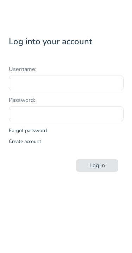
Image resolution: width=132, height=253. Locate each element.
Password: (22, 100)
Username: (23, 69)
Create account (25, 141)
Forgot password (28, 130)
